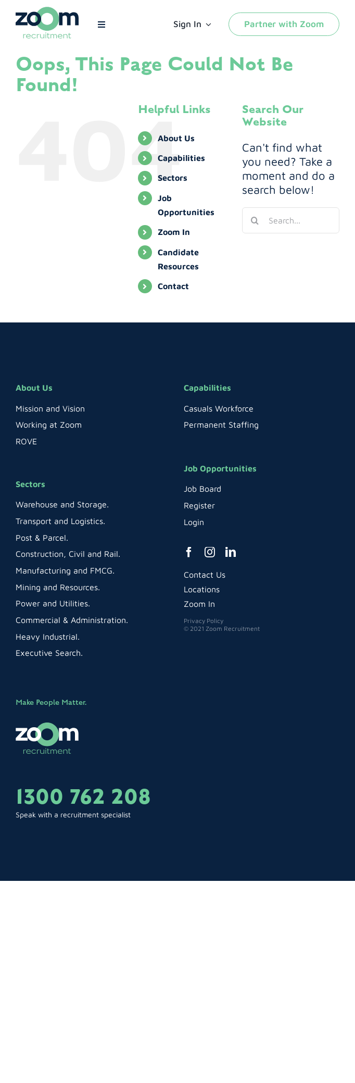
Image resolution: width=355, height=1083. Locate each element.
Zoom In (174, 231)
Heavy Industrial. (48, 636)
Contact (173, 286)
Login (194, 522)
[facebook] (189, 552)
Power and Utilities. (53, 603)
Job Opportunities (220, 468)
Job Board (202, 488)
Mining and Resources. (58, 587)
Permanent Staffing (221, 424)
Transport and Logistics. (60, 521)
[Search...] (290, 220)
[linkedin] (230, 552)
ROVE (26, 441)
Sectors (172, 177)
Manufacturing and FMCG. (65, 570)
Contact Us (204, 574)
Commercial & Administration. (72, 620)
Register (199, 505)
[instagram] (210, 552)
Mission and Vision (50, 408)
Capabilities (181, 158)
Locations (202, 589)
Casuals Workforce (218, 408)
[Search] (255, 220)
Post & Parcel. (42, 537)
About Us (176, 138)
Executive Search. (49, 652)
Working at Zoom (49, 424)
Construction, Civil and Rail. (68, 553)
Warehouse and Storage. (62, 504)
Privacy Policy (203, 621)
